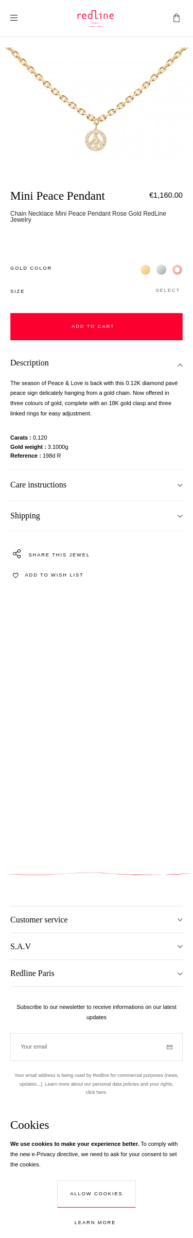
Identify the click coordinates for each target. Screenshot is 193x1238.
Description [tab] (29, 362)
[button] (96, 291)
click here (95, 1092)
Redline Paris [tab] (32, 973)
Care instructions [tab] (38, 484)
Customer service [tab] (39, 919)
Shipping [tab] (25, 515)
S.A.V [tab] (20, 946)
